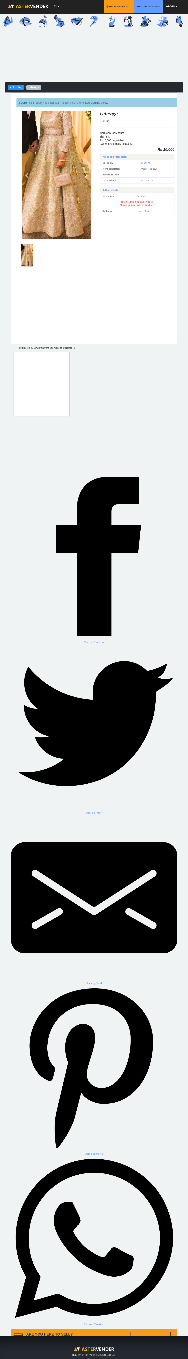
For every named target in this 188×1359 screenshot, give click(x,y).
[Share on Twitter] (94, 729)
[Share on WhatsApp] (94, 1240)
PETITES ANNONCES (148, 6)
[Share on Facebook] (94, 558)
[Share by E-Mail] (94, 899)
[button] (27, 175)
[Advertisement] (94, 56)
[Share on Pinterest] (94, 1070)
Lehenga (145, 162)
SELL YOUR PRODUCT (119, 6)
